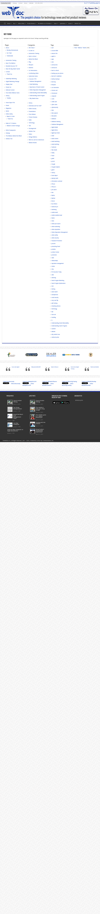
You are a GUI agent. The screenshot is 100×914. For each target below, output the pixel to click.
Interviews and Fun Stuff (35, 105)
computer (53, 96)
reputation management (57, 263)
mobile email (54, 212)
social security (54, 297)
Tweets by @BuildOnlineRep (89, 381)
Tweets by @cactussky (8, 381)
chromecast (54, 93)
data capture (54, 113)
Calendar (31, 3)
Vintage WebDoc (33, 137)
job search (54, 189)
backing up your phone (57, 73)
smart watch (54, 291)
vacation (53, 328)
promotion (54, 255)
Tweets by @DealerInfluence (49, 381)
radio (52, 257)
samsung (53, 277)
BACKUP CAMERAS (56, 76)
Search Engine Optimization (58, 283)
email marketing (55, 141)
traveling (53, 317)
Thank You (9, 74)
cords (52, 98)
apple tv (53, 56)
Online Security (32, 108)
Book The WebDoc (10, 63)
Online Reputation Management (38, 90)
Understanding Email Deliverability (38, 92)
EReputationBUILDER (35, 367)
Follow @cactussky (15, 383)
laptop (53, 195)
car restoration (55, 87)
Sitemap (15, 3)
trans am (53, 314)
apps (52, 59)
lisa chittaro (54, 203)
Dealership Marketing (11, 78)
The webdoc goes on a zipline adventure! (41, 416)
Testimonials (10, 56)
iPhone (53, 184)
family (52, 152)
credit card (54, 101)
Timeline (9, 98)
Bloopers (31, 64)
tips (52, 311)
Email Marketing (34, 84)
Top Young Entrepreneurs (17, 408)
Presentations (32, 111)
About (25, 3)
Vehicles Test (78, 23)
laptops (53, 198)
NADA (7, 111)
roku (52, 269)
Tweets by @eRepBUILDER (29, 381)
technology (54, 308)
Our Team (9, 53)
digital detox (54, 130)
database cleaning (55, 121)
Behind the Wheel (33, 59)
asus (52, 62)
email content (54, 138)
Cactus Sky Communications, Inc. (45, 440)
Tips (14, 23)
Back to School (32, 56)
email (52, 135)
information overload (56, 181)
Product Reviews (31, 23)
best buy (53, 81)
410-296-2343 (39, 3)
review (53, 266)
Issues (7, 105)
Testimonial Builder (94, 367)
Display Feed (9, 84)
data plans (54, 116)
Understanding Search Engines (59, 326)
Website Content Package (13, 125)
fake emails (54, 150)
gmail (52, 158)
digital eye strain (55, 133)
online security (55, 238)
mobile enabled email (56, 215)
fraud (52, 155)
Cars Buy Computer (16, 423)
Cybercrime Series (33, 76)
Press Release (32, 114)
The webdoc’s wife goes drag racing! (40, 409)
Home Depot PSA (10, 102)
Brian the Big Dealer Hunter (13, 69)
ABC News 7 (32, 47)
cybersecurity (54, 107)
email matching (55, 144)
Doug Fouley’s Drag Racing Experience (40, 431)
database (53, 118)
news (52, 221)
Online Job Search (55, 223)
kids (52, 192)
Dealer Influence (54, 367)
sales (52, 274)
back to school (55, 70)
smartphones (54, 294)
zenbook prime (55, 337)
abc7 (52, 47)
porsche (53, 243)
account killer (54, 50)
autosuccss (54, 67)
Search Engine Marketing (57, 280)
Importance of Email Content (37, 87)
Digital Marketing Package (12, 81)
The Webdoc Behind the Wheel (14, 136)
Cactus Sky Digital (15, 367)
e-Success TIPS (32, 79)
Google (53, 164)
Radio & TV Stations (11, 123)
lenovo (53, 201)
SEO (52, 286)
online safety (54, 235)
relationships (54, 260)
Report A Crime (10, 116)
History (8, 95)
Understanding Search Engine (37, 95)
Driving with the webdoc (40, 423)
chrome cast (54, 90)
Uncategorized (32, 128)
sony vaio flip (54, 300)
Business (31, 67)
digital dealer (54, 127)
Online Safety (22, 23)
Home (4, 24)
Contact (20, 3)
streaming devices (55, 306)
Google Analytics (55, 167)
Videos (30, 134)
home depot (54, 175)
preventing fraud (55, 246)
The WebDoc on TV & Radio (45, 23)
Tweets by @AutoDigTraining (69, 381)
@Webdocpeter (78, 396)
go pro (53, 161)
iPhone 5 (53, 186)
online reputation (55, 229)
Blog (30, 62)
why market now (55, 334)
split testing (54, 303)
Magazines (8, 108)
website (53, 331)
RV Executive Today (56, 272)
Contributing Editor (34, 73)
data (52, 110)
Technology (32, 122)
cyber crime (54, 104)
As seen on (31, 50)
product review (55, 252)
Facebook (53, 147)
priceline (53, 249)
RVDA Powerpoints (11, 130)
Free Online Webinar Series (12, 92)
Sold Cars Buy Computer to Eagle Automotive (15, 430)
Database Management (35, 81)
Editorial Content (10, 90)
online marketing (55, 226)
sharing (53, 289)
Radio (30, 120)
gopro (52, 169)
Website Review (33, 142)
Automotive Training (11, 60)
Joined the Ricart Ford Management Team (18, 416)
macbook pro (54, 206)
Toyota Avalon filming (17, 401)
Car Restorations (33, 70)
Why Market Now (34, 98)
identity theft (54, 178)
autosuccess (54, 64)
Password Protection (56, 240)
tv (51, 320)
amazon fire (54, 53)
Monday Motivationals (12, 50)
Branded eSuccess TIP (11, 66)
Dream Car (8, 87)
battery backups (55, 79)
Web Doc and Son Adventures (36, 139)
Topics (56, 23)
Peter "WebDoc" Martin (80, 47)
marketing (53, 209)
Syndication (63, 23)
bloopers (53, 84)
